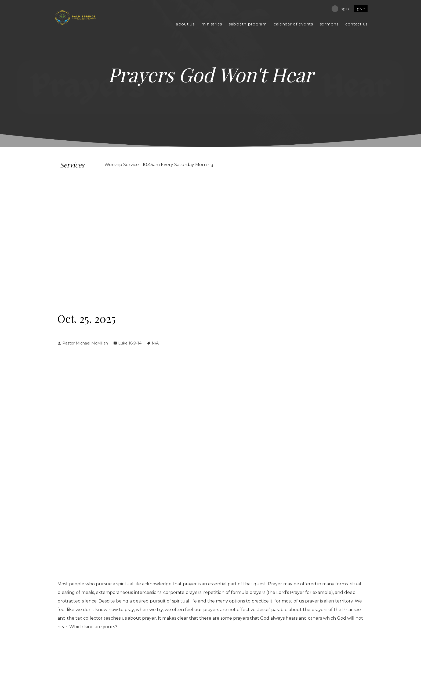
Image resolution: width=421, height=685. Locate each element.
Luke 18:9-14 (129, 343)
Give (361, 8)
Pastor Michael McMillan (85, 343)
